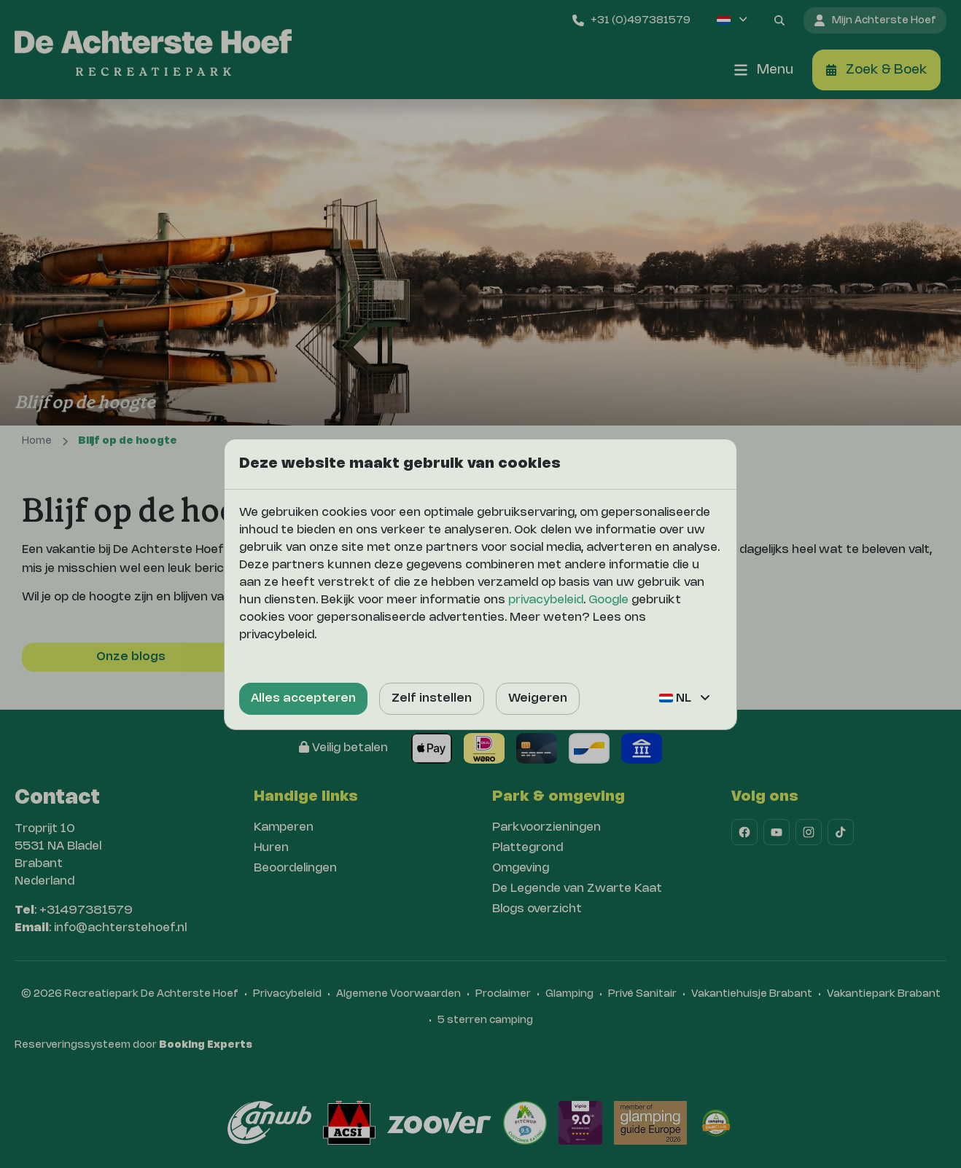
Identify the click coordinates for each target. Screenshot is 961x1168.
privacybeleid (545, 600)
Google (608, 600)
